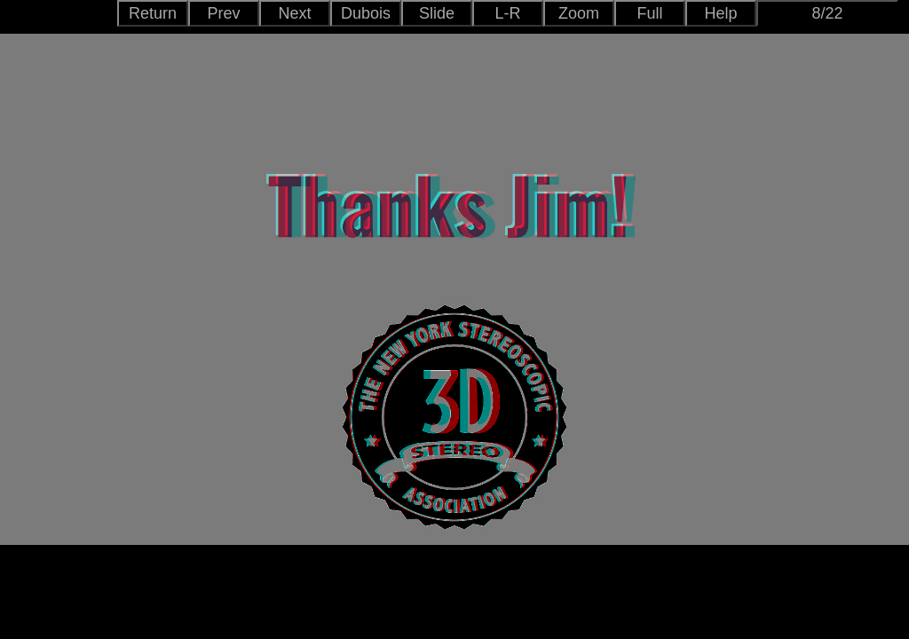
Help (720, 13)
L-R (507, 13)
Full (649, 13)
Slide (436, 13)
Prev (223, 13)
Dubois (366, 13)
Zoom (578, 13)
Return (153, 13)
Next (294, 13)
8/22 (826, 13)
